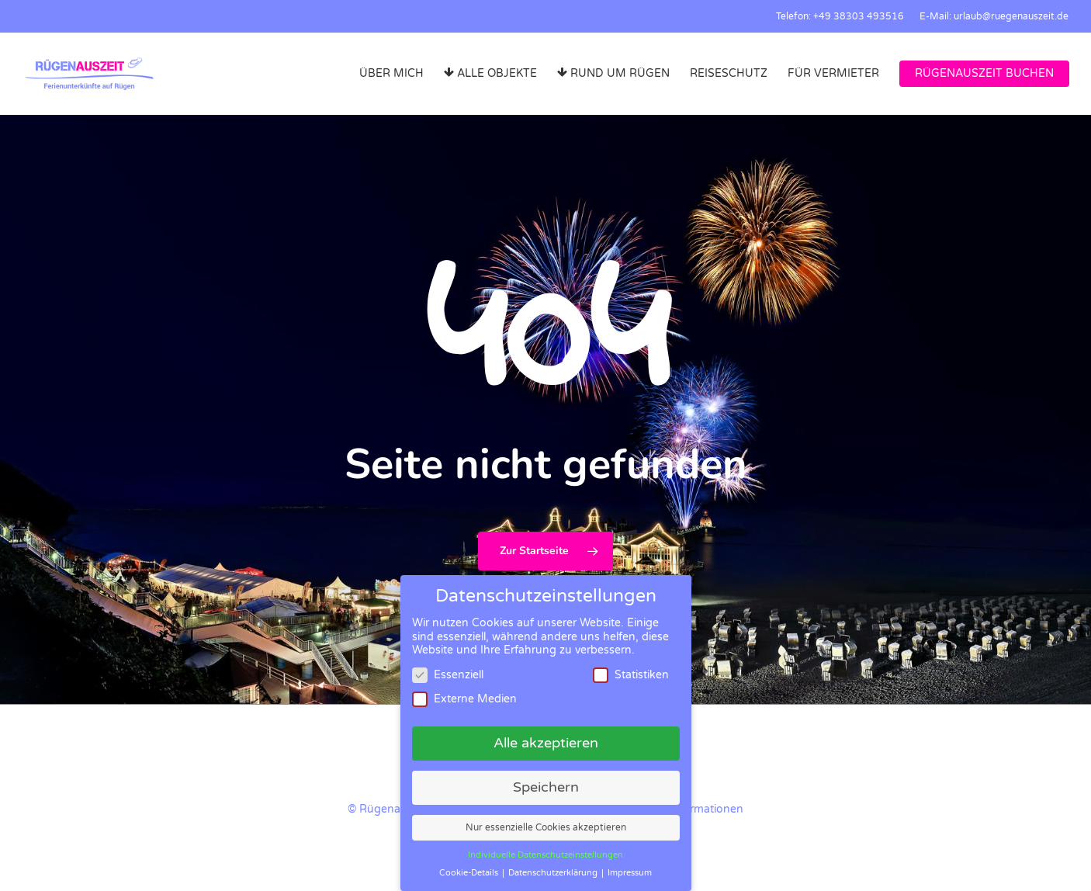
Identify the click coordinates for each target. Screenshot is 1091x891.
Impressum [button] (630, 873)
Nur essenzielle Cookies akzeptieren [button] (546, 828)
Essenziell (447, 674)
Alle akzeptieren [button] (546, 743)
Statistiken (631, 674)
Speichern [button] (546, 787)
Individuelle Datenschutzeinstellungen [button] (545, 855)
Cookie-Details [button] (469, 873)
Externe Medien (464, 699)
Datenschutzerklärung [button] (554, 873)
